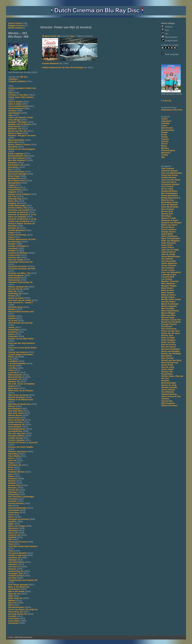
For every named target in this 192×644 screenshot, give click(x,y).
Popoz (11, 463)
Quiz (10, 474)
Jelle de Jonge (168, 254)
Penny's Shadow (16, 440)
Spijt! (10, 524)
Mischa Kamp (167, 317)
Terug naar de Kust (17, 542)
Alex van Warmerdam (171, 173)
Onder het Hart (15, 422)
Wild (10, 596)
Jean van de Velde (170, 250)
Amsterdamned (15, 108)
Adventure (166, 121)
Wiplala (11, 600)
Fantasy (165, 139)
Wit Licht (12, 603)
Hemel (11, 296)
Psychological (168, 150)
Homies (12, 309)
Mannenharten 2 (16, 377)
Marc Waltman (168, 283)
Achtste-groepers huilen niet (22, 88)
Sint (10, 506)
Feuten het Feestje (17, 235)
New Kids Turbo (16, 413)
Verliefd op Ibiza (16, 575)
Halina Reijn (167, 234)
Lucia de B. (13, 372)
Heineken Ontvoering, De (20, 282)
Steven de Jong (168, 385)
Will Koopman (168, 403)
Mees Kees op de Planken (20, 390)
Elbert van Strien (169, 225)
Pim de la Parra (168, 344)
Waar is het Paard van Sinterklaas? (18, 588)
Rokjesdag (13, 494)
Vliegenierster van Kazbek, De (22, 580)
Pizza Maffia (14, 456)
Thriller (164, 155)
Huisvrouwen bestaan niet (20, 311)
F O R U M (166, 101)
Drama (164, 132)
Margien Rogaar (169, 286)
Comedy (165, 123)
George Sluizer (168, 232)
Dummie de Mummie (18, 212)
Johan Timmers (168, 265)
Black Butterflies (16, 140)
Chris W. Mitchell (169, 204)
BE (21, 77)
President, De (14, 465)
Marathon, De (14, 379)
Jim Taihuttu (167, 259)
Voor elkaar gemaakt (18, 585)
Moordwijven (14, 408)
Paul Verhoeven (168, 329)
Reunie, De (13, 490)
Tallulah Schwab (169, 387)
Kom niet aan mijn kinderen (21, 343)
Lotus (11, 370)
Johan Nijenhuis (169, 263)
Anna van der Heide (170, 180)
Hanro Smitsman (169, 236)
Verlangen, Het (15, 573)
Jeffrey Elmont (168, 252)
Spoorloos (13, 528)
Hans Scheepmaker (170, 238)
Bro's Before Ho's (16, 181)
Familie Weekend (16, 230)
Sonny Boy (13, 512)
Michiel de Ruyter (16, 397)
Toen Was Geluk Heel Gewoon (22, 546)
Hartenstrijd (14, 280)
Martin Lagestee (169, 306)
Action (164, 119)
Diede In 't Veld (168, 218)
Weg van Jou (14, 594)
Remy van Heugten (170, 351)
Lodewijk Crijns (168, 274)
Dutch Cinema (15, 23)
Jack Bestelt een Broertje (20, 323)
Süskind (12, 537)
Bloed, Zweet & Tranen (19, 144)
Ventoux (12, 569)
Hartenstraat (14, 278)
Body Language (16, 153)
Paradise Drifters (16, 436)
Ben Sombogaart (169, 193)
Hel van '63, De (15, 289)
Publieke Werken (16, 472)
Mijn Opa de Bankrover (19, 404)
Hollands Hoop (15, 307)
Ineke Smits (167, 245)
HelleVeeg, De (15, 293)
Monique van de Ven (171, 320)
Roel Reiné (166, 356)
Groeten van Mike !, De (19, 273)
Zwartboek (13, 623)
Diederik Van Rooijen (171, 222)
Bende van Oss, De (17, 131)
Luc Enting (166, 279)
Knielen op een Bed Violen (21, 338)
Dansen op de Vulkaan (19, 194)
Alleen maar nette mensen (20, 97)
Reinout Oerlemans (170, 349)
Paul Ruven (166, 326)
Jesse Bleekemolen (170, 256)
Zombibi (12, 616)
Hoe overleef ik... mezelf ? (20, 302)
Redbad (12, 483)
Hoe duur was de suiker (19, 300)
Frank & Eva (14, 255)
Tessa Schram (168, 390)
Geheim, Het (14, 257)
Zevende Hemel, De (17, 614)
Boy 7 (11, 169)
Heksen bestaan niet (18, 287)
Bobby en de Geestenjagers (21, 149)
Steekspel (13, 530)
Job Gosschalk (168, 261)
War (163, 157)
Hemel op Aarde (16, 298)
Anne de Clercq (168, 182)
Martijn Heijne (168, 297)
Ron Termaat (167, 358)
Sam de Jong (167, 367)
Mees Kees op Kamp (18, 395)
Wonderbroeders (16, 607)
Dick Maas (166, 216)
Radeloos (12, 478)
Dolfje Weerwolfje (16, 205)
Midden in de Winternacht (20, 399)
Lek (10, 359)
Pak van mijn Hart (16, 433)
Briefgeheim (14, 178)
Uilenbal (12, 560)
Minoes (11, 406)
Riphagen (13, 492)
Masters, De (14, 381)
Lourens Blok (167, 277)
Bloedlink (12, 147)
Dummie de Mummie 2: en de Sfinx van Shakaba (22, 215)
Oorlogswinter (15, 431)
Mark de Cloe (167, 290)
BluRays (13, 79)
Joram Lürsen (168, 270)
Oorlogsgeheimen (17, 429)
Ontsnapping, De (16, 424)
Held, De (12, 291)
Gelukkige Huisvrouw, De (20, 262)
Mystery (165, 148)
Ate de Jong (167, 189)
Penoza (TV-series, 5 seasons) (22, 442)
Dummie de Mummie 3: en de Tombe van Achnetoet (22, 220)
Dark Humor (167, 128)
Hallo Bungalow (16, 275)
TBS (10, 539)
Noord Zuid (13, 417)
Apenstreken (14, 113)
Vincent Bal (166, 401)
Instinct (11, 316)
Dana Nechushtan (169, 207)
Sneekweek (13, 510)
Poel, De (12, 460)
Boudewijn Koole (169, 202)
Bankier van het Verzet (19, 124)
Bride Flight (14, 176)
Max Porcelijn (167, 308)
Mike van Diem (168, 315)
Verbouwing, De (16, 571)
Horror (164, 143)
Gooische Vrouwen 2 (18, 266)
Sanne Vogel (167, 369)
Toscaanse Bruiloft (17, 553)
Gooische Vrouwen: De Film (21, 269)
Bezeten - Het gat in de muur (22, 135)
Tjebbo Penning (169, 394)
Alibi (10, 92)
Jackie (11, 327)
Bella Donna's (15, 126)
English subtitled (17, 81)
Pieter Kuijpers (168, 340)
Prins (10, 467)
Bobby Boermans (169, 195)
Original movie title (51, 36)
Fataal (11, 232)
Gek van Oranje (15, 260)
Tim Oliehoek (167, 392)
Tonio (11, 551)
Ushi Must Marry (16, 562)
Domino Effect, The (17, 208)
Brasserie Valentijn (17, 174)
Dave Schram (167, 209)
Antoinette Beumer (170, 184)
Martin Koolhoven (169, 304)
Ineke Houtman (168, 243)
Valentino (12, 564)
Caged (11, 185)
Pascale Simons (169, 324)
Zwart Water (14, 621)
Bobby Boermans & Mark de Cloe (170, 199)
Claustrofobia (14, 190)
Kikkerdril (13, 336)
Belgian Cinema (16, 25)
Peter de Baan (168, 338)
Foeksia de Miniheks (18, 253)
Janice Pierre (167, 247)
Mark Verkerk (167, 292)
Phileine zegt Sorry (17, 451)
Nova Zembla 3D (16, 420)
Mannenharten (15, 375)
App (10, 115)
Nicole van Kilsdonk (171, 322)
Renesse (12, 487)
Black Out (13, 142)
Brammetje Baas (16, 171)
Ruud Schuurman (169, 362)
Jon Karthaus (167, 268)
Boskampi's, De (15, 165)
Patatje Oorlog (15, 438)
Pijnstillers (13, 454)
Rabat (11, 476)
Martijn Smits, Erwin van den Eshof (171, 300)
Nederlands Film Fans (171, 110)
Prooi (11, 469)
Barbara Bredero (169, 191)
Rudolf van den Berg (171, 360)
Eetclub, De (13, 228)
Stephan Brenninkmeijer (168, 381)
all (25, 77)
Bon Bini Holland (16, 158)
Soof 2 (11, 517)
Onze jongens (15, 427)
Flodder (12, 244)
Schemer (12, 501)
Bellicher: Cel (14, 129)
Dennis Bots (167, 211)
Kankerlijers (14, 329)
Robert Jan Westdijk (171, 353)
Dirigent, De (14, 203)
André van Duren (169, 175)
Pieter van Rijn (168, 342)
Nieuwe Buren (15, 415)
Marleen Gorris (168, 295)
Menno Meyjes (168, 313)
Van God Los (14, 566)
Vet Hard (12, 578)
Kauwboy (12, 332)
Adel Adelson (167, 168)
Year (71, 36)
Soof (10, 515)
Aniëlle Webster (169, 177)
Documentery (167, 130)
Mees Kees (13, 388)
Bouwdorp (13, 167)
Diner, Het (13, 201)
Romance (165, 153)
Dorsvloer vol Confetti (19, 210)
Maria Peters (167, 288)
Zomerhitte (13, 618)
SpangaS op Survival (18, 519)
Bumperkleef (14, 183)
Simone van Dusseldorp (167, 372)
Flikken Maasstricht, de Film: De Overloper (62, 67)
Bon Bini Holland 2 (17, 160)
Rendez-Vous (14, 485)
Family (164, 137)
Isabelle (12, 318)
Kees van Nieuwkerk (171, 272)
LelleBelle (13, 361)
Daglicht (12, 192)
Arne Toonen (167, 186)
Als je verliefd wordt (18, 106)
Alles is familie (15, 102)
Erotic (164, 134)
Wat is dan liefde (16, 591)
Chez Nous (13, 187)
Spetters (12, 521)
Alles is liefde (14, 104)
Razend (11, 481)
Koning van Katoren (18, 352)
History (164, 141)
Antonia (12, 111)
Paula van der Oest (170, 331)
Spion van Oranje (16, 526)
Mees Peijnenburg (170, 311)
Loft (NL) (12, 368)
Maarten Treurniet (169, 281)
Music (164, 146)
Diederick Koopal (169, 220)
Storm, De (13, 533)
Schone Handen (16, 503)
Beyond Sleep (15, 133)
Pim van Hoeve (168, 347)
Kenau (11, 334)
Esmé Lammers (168, 229)
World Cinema (15, 28)
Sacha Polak (167, 365)
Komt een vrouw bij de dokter (22, 348)
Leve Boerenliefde (17, 363)
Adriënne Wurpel (169, 171)
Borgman (12, 162)
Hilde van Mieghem (170, 241)
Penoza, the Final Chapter (20, 447)
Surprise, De (14, 535)
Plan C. (11, 458)
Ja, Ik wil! (12, 320)
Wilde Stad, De (15, 598)
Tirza (10, 544)
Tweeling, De (14, 557)
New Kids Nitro (15, 411)
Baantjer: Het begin (17, 122)
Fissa (11, 237)
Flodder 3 (12, 250)
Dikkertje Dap (14, 199)
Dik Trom (12, 196)
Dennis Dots (167, 213)
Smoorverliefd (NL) (17, 508)
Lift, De (11, 366)
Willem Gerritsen (169, 405)
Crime (164, 125)
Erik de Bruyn (167, 227)
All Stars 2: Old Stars (18, 95)
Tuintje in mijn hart (17, 555)
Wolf (10, 605)
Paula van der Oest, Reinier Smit (170, 334)
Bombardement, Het (18, 156)
